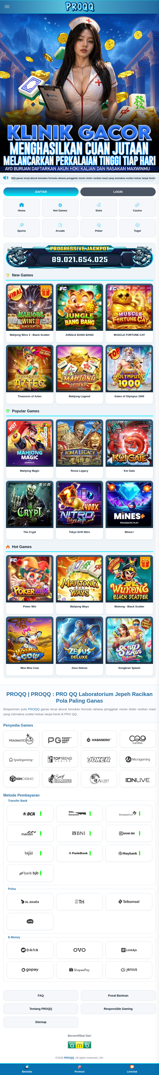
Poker (98, 227)
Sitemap (40, 1022)
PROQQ (34, 709)
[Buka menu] (7, 6)
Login (118, 191)
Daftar (41, 191)
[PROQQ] (79, 7)
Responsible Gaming (118, 1008)
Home (21, 207)
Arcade (60, 227)
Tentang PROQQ (40, 1008)
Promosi (79, 1069)
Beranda (27, 1069)
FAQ (41, 995)
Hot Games (60, 207)
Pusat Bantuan (118, 995)
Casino (137, 207)
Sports (21, 227)
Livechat (132, 1069)
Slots (98, 207)
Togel (137, 227)
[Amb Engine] (79, 1046)
